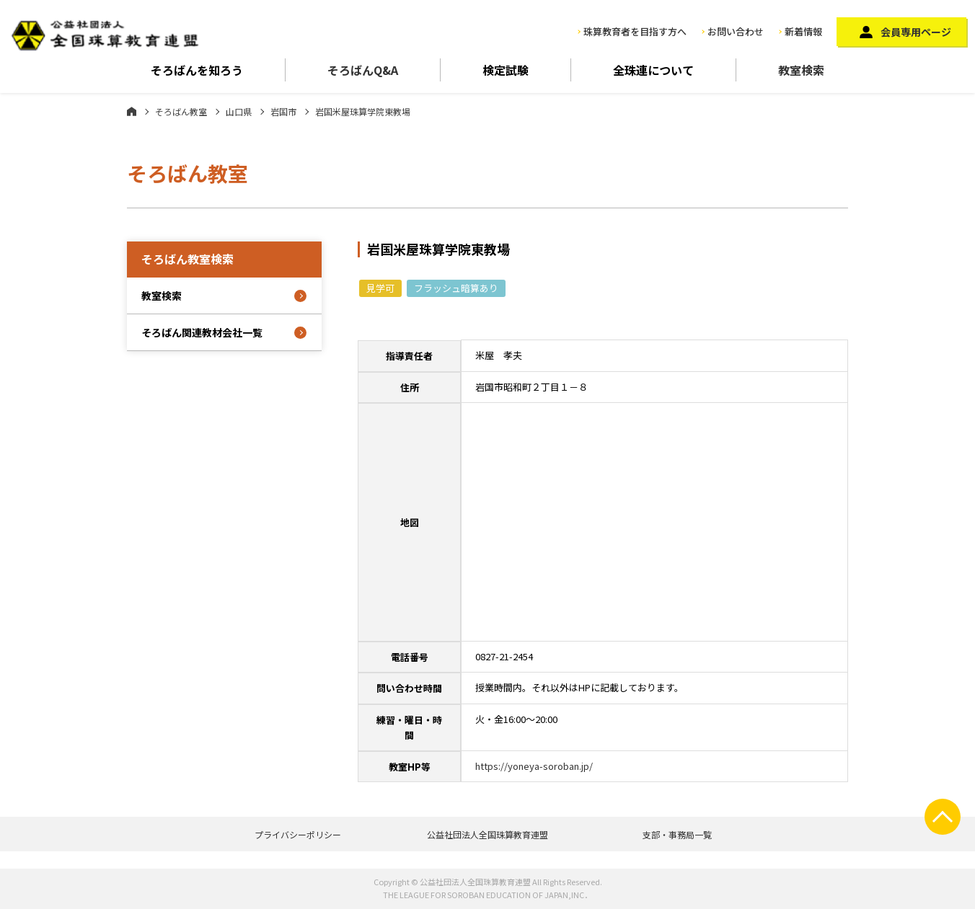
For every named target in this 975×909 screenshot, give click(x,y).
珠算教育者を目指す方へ (635, 31)
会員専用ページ (916, 32)
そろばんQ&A (362, 70)
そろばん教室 (181, 111)
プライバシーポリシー (298, 834)
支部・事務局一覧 (677, 834)
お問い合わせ (735, 31)
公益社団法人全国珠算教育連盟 (487, 834)
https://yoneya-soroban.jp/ (534, 766)
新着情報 (803, 31)
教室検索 (801, 70)
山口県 (239, 111)
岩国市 (283, 111)
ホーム (131, 111)
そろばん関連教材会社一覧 (201, 332)
